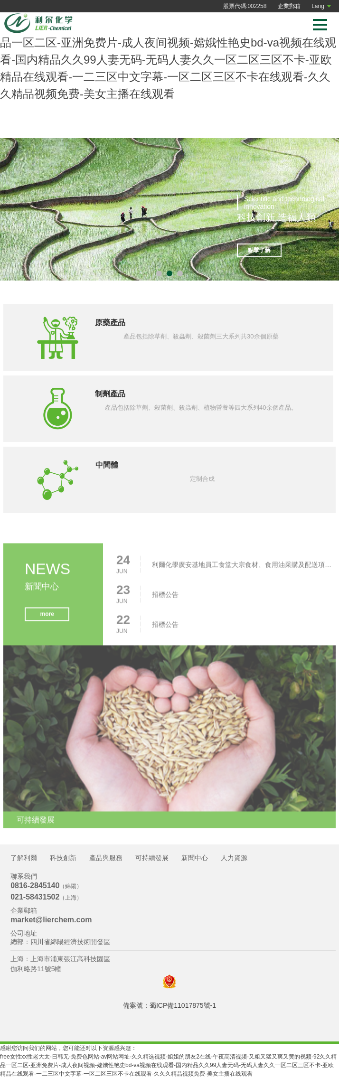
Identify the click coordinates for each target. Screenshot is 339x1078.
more (47, 616)
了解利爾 (23, 858)
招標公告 (165, 596)
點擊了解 (259, 250)
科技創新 (63, 858)
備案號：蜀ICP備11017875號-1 (169, 1005)
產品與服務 (105, 858)
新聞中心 (194, 858)
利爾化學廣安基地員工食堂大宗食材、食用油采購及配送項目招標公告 (242, 567)
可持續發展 (152, 858)
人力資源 (234, 858)
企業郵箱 (289, 6)
